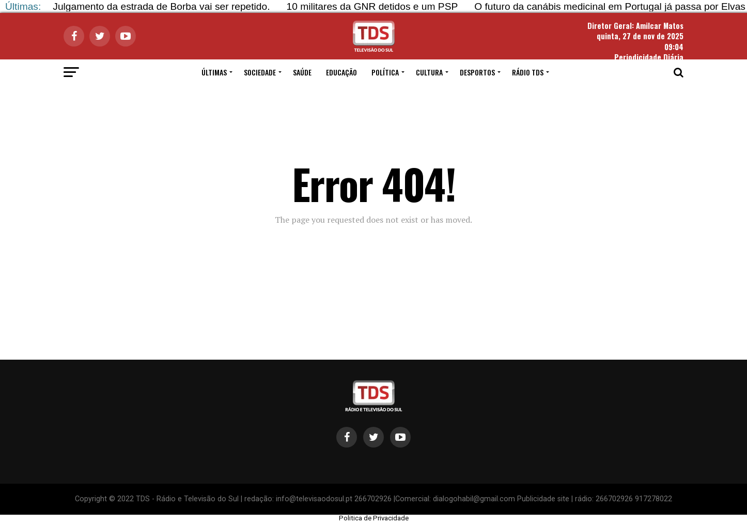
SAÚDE (302, 72)
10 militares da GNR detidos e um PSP (372, 6)
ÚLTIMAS (214, 72)
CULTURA (429, 72)
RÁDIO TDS (527, 72)
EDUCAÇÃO (341, 72)
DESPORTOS (477, 72)
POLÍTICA (385, 72)
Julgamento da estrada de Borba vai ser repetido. (161, 6)
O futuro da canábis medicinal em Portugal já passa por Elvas (609, 6)
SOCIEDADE (260, 72)
